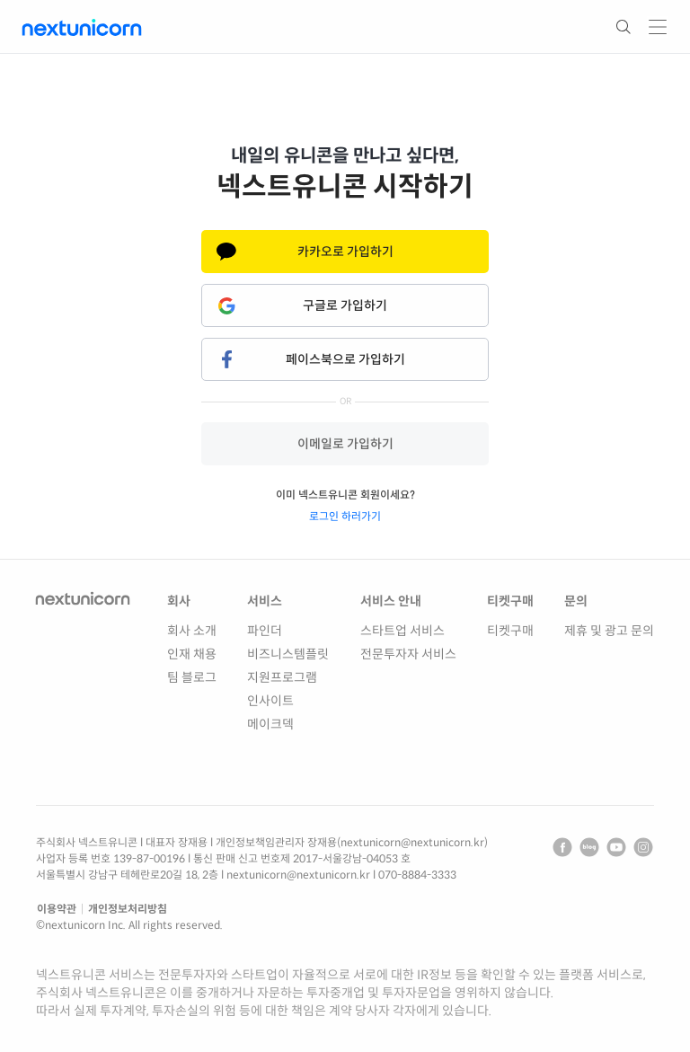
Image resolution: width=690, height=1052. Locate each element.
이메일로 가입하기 (345, 444)
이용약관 (56, 908)
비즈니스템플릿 (288, 654)
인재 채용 (192, 654)
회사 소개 (192, 631)
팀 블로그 (192, 677)
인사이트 (270, 701)
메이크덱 (270, 724)
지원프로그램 (282, 677)
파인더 (264, 631)
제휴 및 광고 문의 (609, 631)
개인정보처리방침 (127, 908)
